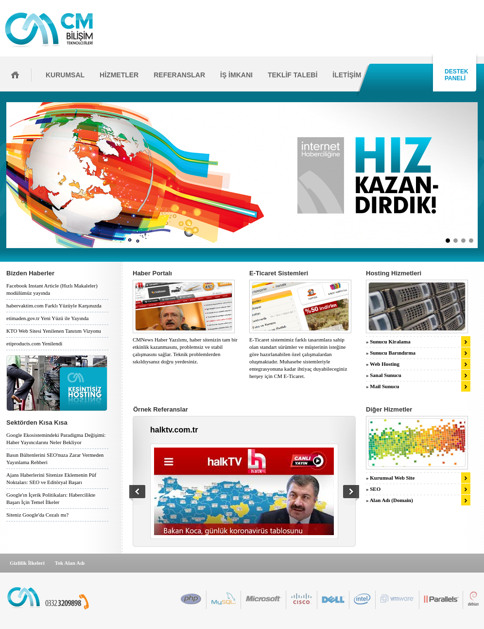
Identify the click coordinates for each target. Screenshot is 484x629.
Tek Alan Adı (70, 563)
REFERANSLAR (179, 75)
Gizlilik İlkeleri (27, 563)
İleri (481, 175)
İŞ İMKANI (236, 75)
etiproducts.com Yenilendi (34, 343)
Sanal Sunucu (385, 375)
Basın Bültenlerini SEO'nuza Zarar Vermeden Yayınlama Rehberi (55, 458)
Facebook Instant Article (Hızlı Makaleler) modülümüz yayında (52, 289)
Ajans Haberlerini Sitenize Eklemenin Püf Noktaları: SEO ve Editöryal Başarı (51, 478)
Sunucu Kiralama (390, 341)
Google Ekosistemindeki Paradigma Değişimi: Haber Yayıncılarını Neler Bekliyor (55, 438)
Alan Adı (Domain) (391, 500)
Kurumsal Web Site (392, 478)
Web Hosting (384, 364)
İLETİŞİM (346, 75)
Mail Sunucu (384, 386)
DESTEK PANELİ (455, 75)
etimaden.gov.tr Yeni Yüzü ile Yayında (47, 318)
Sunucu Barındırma (392, 353)
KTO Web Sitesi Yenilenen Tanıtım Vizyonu (53, 331)
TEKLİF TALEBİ (292, 75)
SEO (375, 489)
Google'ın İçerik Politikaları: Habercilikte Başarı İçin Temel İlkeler (50, 498)
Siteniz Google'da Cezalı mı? (37, 515)
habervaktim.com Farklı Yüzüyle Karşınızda (54, 305)
